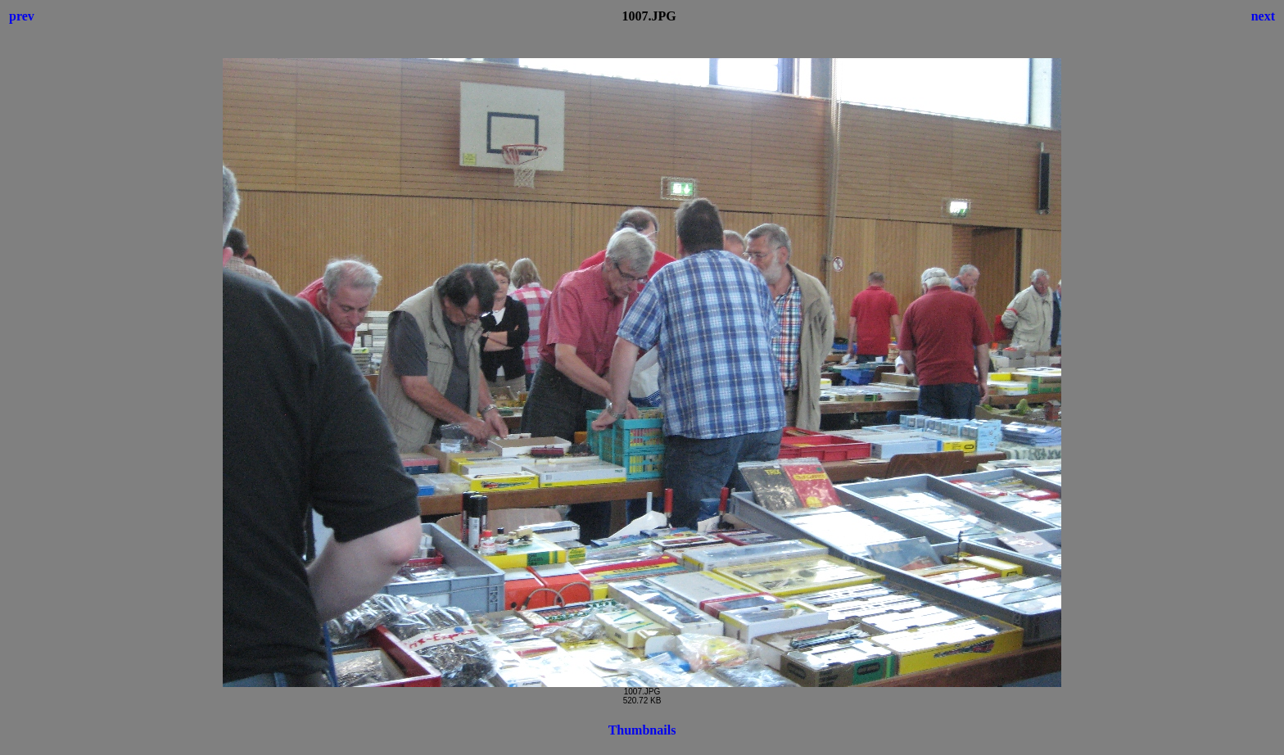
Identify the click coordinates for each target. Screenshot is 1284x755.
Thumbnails (642, 730)
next (1263, 16)
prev (21, 16)
